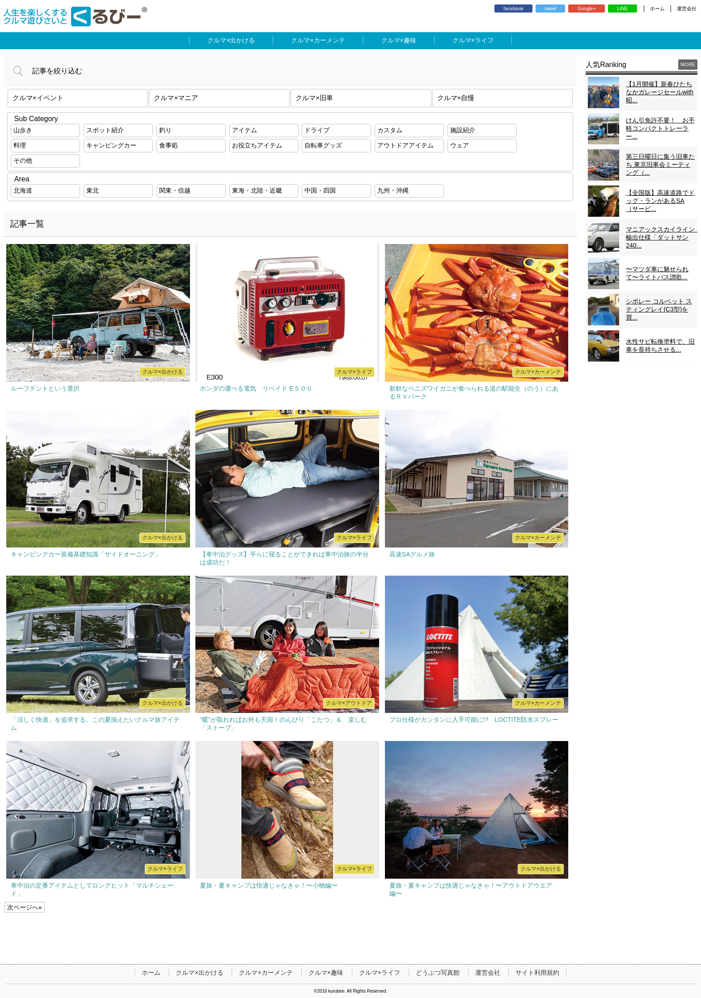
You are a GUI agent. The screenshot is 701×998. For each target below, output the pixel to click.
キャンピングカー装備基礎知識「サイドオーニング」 (86, 554)
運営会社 (687, 8)
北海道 (22, 190)
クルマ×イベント (38, 97)
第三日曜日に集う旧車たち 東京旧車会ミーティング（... (660, 164)
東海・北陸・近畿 (257, 190)
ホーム (657, 8)
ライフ (484, 40)
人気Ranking (606, 64)
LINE (622, 8)
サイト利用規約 (537, 972)
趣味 (410, 40)
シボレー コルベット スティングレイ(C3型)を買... (659, 309)
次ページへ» (24, 907)
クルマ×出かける (199, 972)
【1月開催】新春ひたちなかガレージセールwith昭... (659, 92)
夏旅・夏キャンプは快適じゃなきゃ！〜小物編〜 (269, 885)
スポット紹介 (105, 130)
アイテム (244, 130)
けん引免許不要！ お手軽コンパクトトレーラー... (660, 128)
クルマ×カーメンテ (265, 972)
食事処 (168, 145)
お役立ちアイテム (257, 145)
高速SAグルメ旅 (412, 554)
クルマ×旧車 (314, 97)
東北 (92, 190)
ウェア (459, 145)
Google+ (586, 8)
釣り (165, 130)
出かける (242, 40)
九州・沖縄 (393, 190)
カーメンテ (329, 40)
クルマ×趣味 (325, 972)
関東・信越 (174, 190)
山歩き (22, 130)
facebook (513, 8)
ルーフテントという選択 (45, 388)
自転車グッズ (323, 145)
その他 (22, 160)
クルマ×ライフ (379, 972)
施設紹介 (462, 130)
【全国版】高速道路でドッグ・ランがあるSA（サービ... (660, 200)
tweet (550, 8)
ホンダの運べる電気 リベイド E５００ (256, 388)
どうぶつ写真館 (438, 972)
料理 (19, 145)
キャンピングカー (111, 145)
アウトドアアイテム (405, 145)
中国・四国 (320, 190)
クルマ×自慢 (456, 97)
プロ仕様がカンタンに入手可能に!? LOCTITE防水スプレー (474, 719)
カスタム (389, 130)
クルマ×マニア (176, 97)
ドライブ (316, 130)
